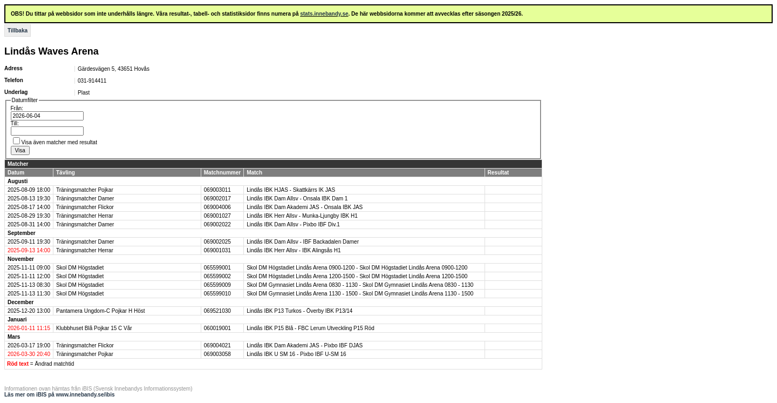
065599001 (217, 268)
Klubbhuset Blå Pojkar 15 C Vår (94, 328)
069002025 (217, 242)
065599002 (217, 276)
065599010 (217, 294)
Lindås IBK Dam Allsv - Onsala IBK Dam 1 (297, 199)
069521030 (217, 311)
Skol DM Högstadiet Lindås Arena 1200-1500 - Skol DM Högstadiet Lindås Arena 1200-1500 (357, 276)
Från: (17, 108)
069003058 (217, 354)
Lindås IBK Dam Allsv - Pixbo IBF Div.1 (293, 224)
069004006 (217, 207)
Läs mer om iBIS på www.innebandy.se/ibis (59, 395)
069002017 (217, 199)
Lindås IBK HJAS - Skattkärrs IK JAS (291, 190)
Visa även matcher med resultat (59, 142)
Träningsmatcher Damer (85, 199)
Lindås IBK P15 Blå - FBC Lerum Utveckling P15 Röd (310, 328)
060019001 (217, 328)
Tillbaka (18, 30)
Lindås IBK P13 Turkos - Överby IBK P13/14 (299, 311)
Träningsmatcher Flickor (85, 207)
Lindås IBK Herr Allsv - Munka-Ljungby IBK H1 (302, 216)
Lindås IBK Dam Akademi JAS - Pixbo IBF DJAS (305, 345)
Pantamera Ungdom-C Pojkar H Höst (100, 311)
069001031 (217, 250)
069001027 (217, 216)
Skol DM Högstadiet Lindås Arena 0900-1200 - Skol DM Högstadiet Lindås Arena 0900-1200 (357, 268)
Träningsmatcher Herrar (84, 216)
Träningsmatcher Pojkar (84, 190)
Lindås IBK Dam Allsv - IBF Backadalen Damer (303, 242)
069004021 (217, 345)
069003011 (217, 190)
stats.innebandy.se (324, 14)
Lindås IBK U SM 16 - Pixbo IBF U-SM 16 (296, 354)
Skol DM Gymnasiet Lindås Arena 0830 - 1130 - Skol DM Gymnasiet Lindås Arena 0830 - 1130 (360, 285)
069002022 (217, 224)
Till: (15, 123)
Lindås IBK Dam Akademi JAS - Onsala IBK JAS (305, 207)
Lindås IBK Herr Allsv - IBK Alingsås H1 (294, 250)
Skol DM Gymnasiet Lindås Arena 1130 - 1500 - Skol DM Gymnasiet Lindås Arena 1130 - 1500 (360, 294)
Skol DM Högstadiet (80, 268)
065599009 (217, 285)
